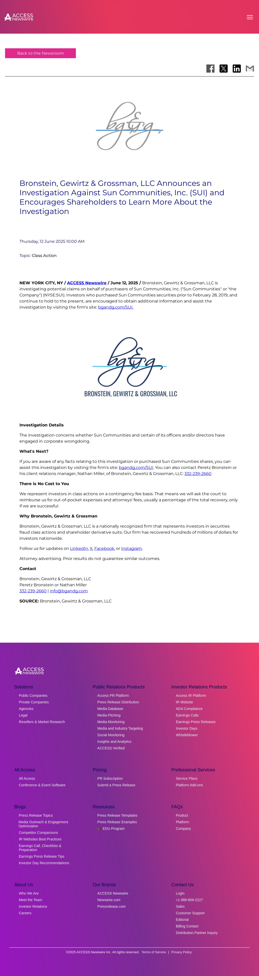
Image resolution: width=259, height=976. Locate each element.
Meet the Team (30, 900)
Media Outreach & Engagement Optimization (43, 824)
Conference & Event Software (42, 785)
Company (183, 829)
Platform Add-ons (189, 785)
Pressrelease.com (111, 906)
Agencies (26, 709)
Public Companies (33, 695)
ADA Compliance (189, 709)
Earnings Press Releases (195, 722)
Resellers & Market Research (42, 722)
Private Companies (34, 702)
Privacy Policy (181, 952)
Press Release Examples (117, 822)
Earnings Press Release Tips (41, 856)
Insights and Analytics (114, 742)
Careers (25, 913)
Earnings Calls (187, 715)
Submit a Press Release (116, 785)
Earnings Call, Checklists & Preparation (40, 848)
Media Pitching (109, 715)
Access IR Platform (191, 695)
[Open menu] (249, 17)
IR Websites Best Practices (40, 839)
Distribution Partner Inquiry (197, 933)
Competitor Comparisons (38, 833)
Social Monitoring (110, 735)
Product (182, 815)
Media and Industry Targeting (120, 728)
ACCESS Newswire (86, 282)
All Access (27, 778)
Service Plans (187, 778)
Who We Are (28, 893)
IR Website (184, 702)
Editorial (182, 920)
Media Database (110, 709)
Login (180, 893)
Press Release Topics (36, 815)
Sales (180, 906)
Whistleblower (187, 735)
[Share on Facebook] (210, 68)
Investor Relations (33, 906)
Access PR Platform (113, 695)
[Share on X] (224, 68)
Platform (182, 822)
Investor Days (187, 728)
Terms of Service (154, 952)
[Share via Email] (250, 68)
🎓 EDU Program (111, 829)
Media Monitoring (110, 722)
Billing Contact (187, 926)
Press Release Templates (117, 815)
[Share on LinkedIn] (237, 68)
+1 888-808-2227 (189, 900)
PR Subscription (110, 778)
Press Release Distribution (118, 702)
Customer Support (190, 913)
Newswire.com (108, 900)
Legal (23, 715)
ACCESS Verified (111, 748)
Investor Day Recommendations (44, 863)
